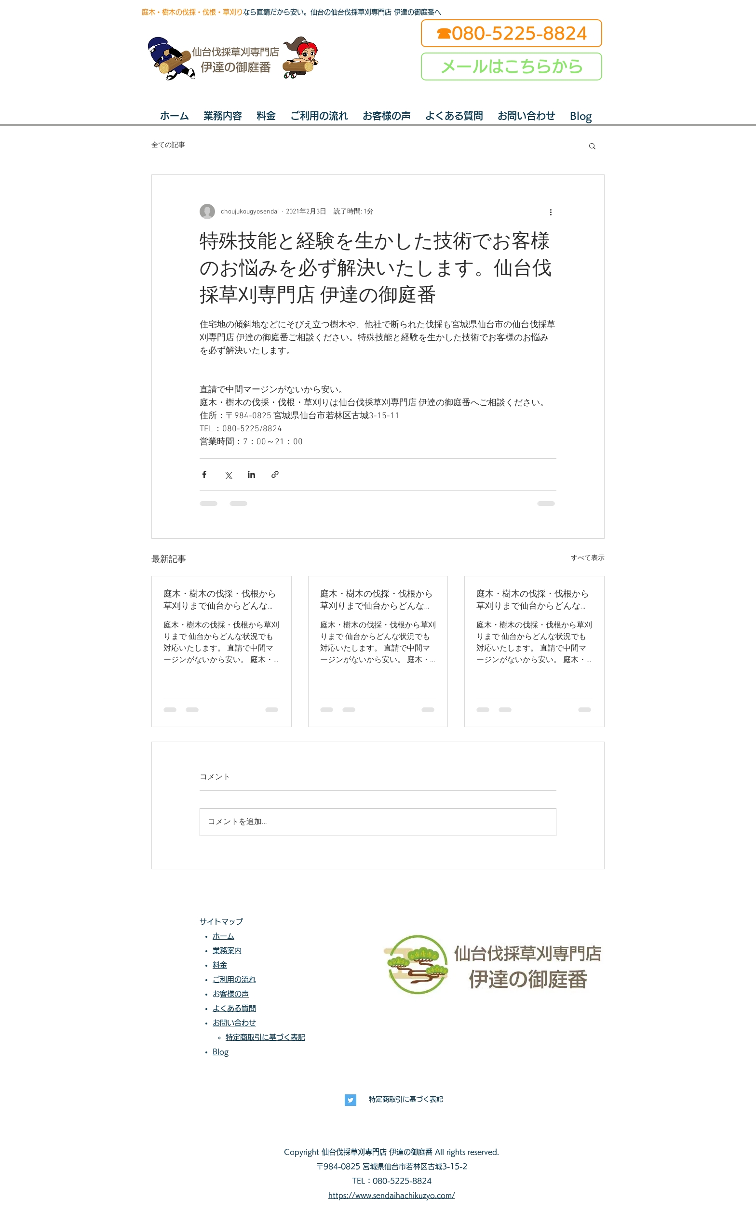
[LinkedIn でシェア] (251, 474)
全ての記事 (168, 145)
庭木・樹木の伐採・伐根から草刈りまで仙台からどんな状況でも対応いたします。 (219, 600)
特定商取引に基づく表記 (406, 1099)
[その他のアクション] (550, 211)
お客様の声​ (234, 993)
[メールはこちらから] (511, 66)
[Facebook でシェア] (204, 474)
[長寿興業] (350, 1100)
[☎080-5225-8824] (511, 33)
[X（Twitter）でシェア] (227, 474)
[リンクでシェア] (275, 474)
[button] (592, 145)
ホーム (223, 936)
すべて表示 (588, 558)
